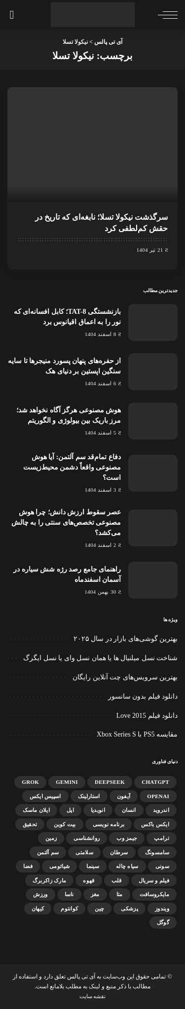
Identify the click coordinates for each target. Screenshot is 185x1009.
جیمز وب (126, 838)
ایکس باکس (155, 824)
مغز (95, 894)
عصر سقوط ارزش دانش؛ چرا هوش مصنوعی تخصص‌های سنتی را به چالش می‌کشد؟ (66, 522)
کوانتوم (69, 908)
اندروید (161, 810)
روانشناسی (87, 838)
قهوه (88, 880)
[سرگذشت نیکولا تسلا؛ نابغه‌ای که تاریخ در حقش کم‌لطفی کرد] (92, 144)
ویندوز (162, 908)
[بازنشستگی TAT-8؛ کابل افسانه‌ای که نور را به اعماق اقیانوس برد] (153, 322)
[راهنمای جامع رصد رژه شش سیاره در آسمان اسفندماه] (153, 580)
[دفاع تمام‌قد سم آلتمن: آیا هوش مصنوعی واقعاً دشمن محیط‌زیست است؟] (153, 473)
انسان (129, 810)
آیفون (124, 796)
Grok (30, 782)
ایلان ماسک (36, 810)
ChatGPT (155, 782)
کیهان (38, 908)
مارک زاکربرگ (50, 880)
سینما (92, 866)
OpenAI (158, 796)
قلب (116, 880)
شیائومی (59, 866)
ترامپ (161, 838)
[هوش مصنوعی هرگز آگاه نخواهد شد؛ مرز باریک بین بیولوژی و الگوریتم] (153, 421)
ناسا (69, 894)
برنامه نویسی (109, 824)
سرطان (119, 852)
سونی (162, 866)
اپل (70, 810)
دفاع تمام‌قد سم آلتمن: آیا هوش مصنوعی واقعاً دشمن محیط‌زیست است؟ (72, 467)
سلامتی (84, 852)
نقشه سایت (92, 996)
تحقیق (30, 824)
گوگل (163, 922)
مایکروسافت (154, 894)
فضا (28, 866)
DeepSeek (110, 782)
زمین (51, 838)
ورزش (40, 894)
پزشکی (129, 908)
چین (99, 908)
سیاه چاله (127, 866)
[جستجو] (13, 15)
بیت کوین (64, 824)
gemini (67, 782)
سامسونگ (157, 852)
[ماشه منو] (165, 15)
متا (119, 894)
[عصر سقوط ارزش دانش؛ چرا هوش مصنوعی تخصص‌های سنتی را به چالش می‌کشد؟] (153, 527)
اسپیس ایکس (45, 796)
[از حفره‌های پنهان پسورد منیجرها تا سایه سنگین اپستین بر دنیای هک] (153, 371)
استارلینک (89, 796)
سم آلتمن (48, 852)
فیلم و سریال (154, 880)
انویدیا (98, 810)
